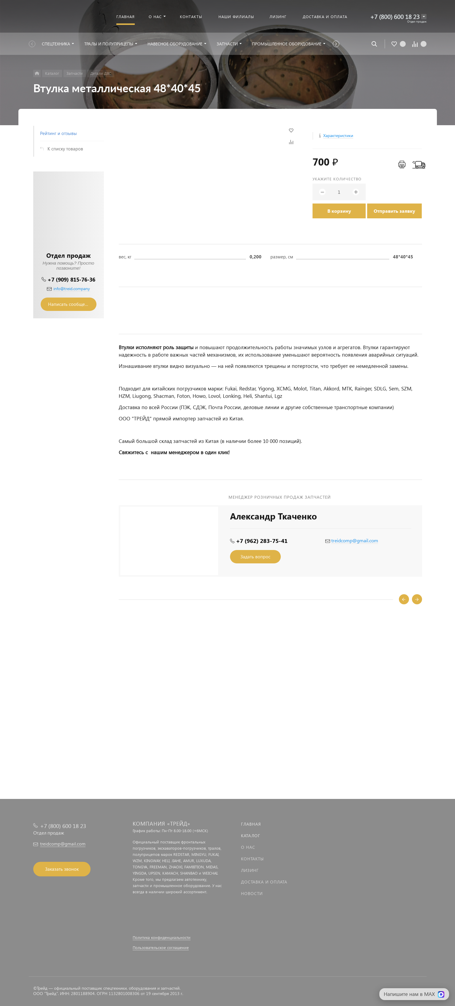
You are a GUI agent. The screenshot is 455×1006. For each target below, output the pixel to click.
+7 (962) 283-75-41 (262, 540)
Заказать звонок (62, 869)
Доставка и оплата (264, 882)
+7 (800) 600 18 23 (395, 16)
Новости (252, 893)
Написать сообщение (70, 304)
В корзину (339, 211)
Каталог (250, 835)
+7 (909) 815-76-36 (71, 279)
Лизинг (250, 870)
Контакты (252, 859)
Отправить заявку (394, 211)
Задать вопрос (255, 557)
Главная (251, 824)
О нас (248, 847)
